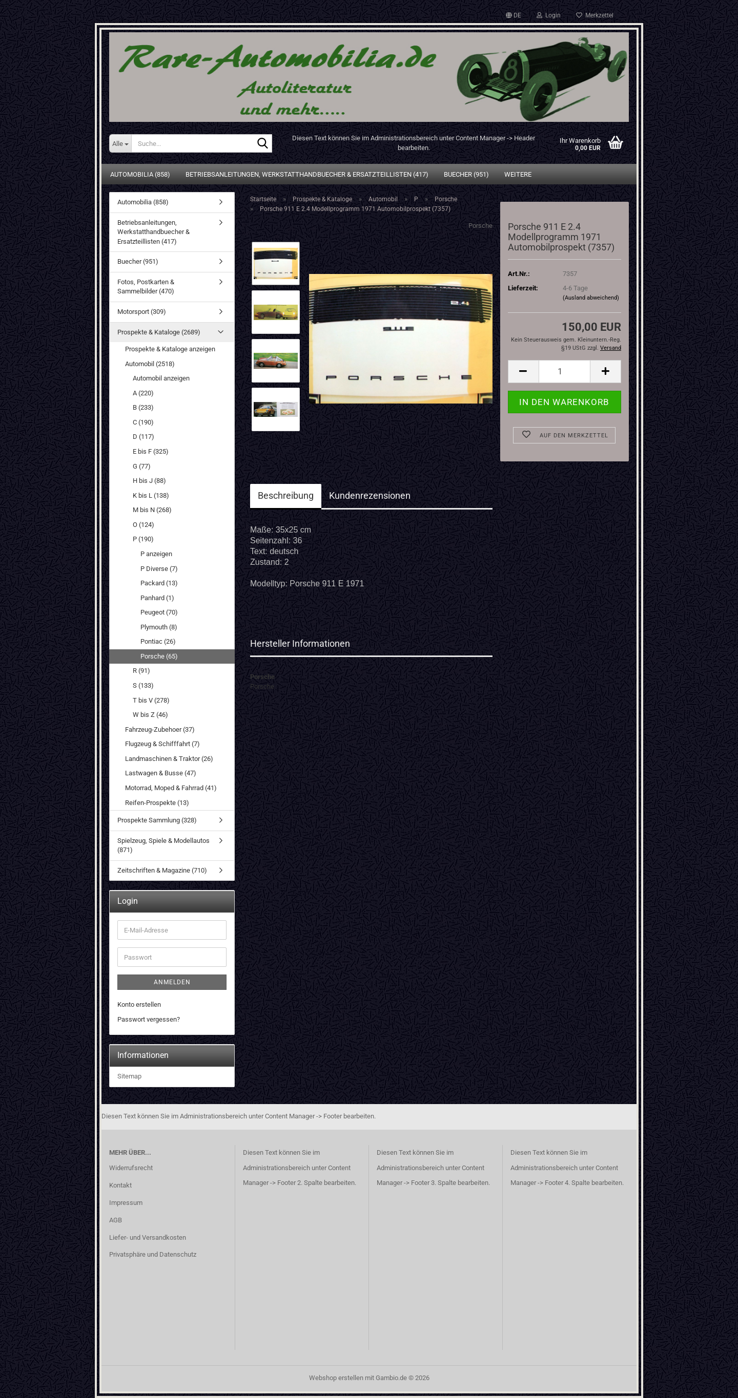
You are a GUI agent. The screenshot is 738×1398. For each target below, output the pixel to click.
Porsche (480, 225)
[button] (513, 15)
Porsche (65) (159, 656)
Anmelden (172, 982)
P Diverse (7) (159, 569)
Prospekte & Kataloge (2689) (158, 332)
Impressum (125, 1202)
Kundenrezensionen (370, 495)
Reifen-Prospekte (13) (157, 803)
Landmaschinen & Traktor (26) (169, 758)
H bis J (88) (149, 480)
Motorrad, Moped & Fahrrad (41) (171, 788)
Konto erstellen (139, 1004)
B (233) (143, 407)
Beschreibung (286, 495)
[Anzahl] (564, 371)
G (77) (142, 466)
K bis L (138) (151, 495)
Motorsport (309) (141, 311)
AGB (115, 1220)
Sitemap (129, 1076)
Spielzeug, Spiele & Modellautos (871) (163, 845)
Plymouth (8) (158, 627)
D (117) (143, 436)
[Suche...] (120, 143)
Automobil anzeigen (161, 378)
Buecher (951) (466, 174)
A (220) (143, 393)
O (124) (143, 524)
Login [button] (549, 15)
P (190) (143, 539)
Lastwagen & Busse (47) (160, 773)
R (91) (141, 670)
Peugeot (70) (159, 612)
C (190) (143, 422)
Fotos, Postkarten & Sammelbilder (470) (145, 286)
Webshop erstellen (336, 1378)
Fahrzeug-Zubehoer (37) (160, 729)
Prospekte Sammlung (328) (157, 820)
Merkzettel (594, 15)
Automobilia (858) (140, 174)
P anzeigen (156, 554)
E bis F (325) (151, 451)
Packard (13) (159, 583)
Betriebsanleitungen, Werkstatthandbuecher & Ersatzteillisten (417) (307, 174)
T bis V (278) (151, 700)
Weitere (517, 174)
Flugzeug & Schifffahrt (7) (162, 744)
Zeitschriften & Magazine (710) (162, 870)
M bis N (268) (152, 510)
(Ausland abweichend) (591, 297)
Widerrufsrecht (131, 1168)
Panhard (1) (157, 598)
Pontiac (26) (158, 641)
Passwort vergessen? (148, 1019)
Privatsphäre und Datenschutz (152, 1254)
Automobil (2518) (150, 364)
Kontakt (120, 1185)
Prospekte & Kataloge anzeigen (170, 349)
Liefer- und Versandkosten (147, 1237)
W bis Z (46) (150, 714)
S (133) (143, 685)
